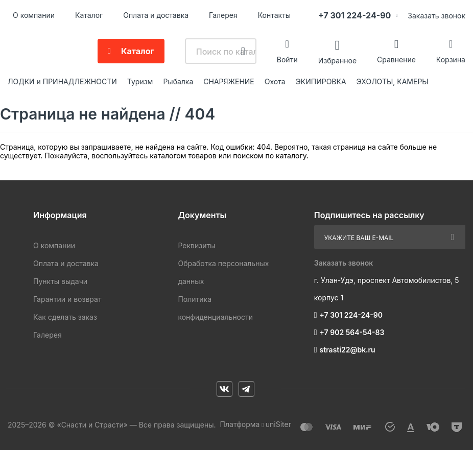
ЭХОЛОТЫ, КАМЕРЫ (393, 81)
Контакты (274, 15)
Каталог (89, 15)
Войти (287, 59)
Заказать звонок (436, 15)
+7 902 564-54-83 (352, 332)
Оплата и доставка (155, 15)
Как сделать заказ (65, 317)
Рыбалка (178, 81)
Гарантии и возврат (67, 299)
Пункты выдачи (60, 281)
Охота (275, 81)
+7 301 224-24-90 (354, 15)
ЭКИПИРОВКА (321, 81)
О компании (34, 15)
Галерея (223, 15)
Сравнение (396, 59)
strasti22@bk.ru (347, 349)
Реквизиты (196, 245)
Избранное (337, 60)
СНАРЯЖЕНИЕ (228, 81)
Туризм (140, 81)
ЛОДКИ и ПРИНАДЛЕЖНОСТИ (62, 81)
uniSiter (278, 424)
